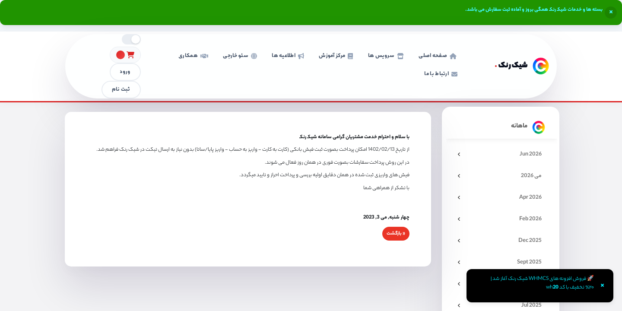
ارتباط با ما (440, 74)
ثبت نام (121, 89)
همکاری (193, 55)
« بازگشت (396, 234)
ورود (125, 71)
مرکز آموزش (336, 55)
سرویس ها (386, 55)
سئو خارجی (240, 55)
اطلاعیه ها (288, 55)
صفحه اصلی (438, 55)
